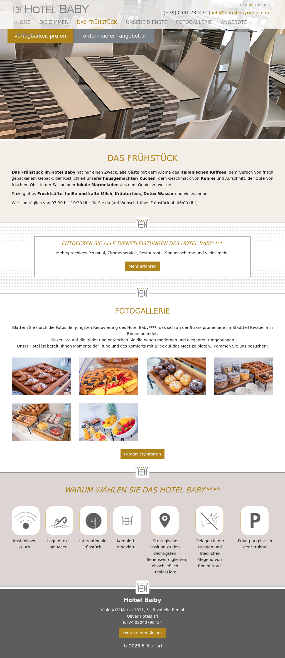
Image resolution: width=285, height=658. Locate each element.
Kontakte (28, 35)
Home (23, 22)
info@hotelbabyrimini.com (241, 12)
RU (262, 5)
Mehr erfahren (142, 266)
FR (257, 5)
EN (245, 5)
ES (268, 5)
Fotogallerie (194, 22)
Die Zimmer (54, 22)
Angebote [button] (234, 22)
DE (251, 5)
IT (240, 5)
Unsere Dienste (146, 22)
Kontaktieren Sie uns (142, 633)
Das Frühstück (97, 22)
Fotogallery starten (142, 454)
